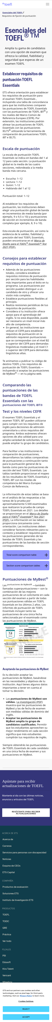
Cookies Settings (25, 1003)
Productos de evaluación (15, 887)
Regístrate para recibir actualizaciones (26, 812)
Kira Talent (8, 969)
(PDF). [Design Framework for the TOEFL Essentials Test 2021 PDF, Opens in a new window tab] (25, 244)
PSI (4, 955)
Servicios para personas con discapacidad (24, 852)
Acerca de (7, 839)
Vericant (6, 975)
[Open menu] (48, 4)
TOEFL (5, 914)
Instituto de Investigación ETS (17, 900)
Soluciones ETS (10, 893)
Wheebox (7, 982)
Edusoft (6, 962)
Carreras (7, 846)
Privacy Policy (26, 997)
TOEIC (5, 921)
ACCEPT (26, 1019)
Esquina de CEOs (11, 865)
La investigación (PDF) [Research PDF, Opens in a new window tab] (30, 702)
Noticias (6, 859)
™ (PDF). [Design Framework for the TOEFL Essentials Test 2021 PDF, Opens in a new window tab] (25, 517)
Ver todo (6, 941)
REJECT (26, 1011)
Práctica (6, 934)
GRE (4, 928)
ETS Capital (8, 872)
